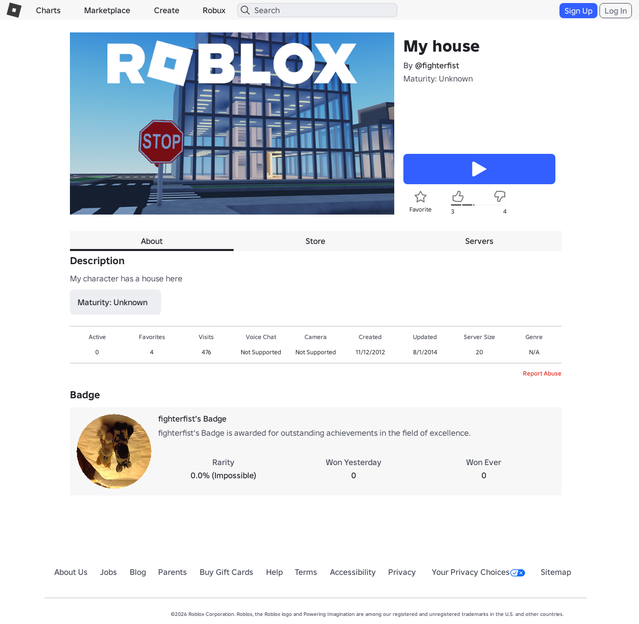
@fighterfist (437, 65)
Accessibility (353, 572)
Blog (138, 572)
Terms (306, 572)
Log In (616, 11)
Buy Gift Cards (226, 572)
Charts (48, 10)
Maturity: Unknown (438, 78)
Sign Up (578, 11)
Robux (214, 10)
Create (166, 10)
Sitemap (556, 572)
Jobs (108, 572)
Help (274, 572)
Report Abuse (542, 373)
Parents (172, 572)
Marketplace (107, 10)
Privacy (402, 572)
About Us (71, 572)
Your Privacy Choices (478, 572)
